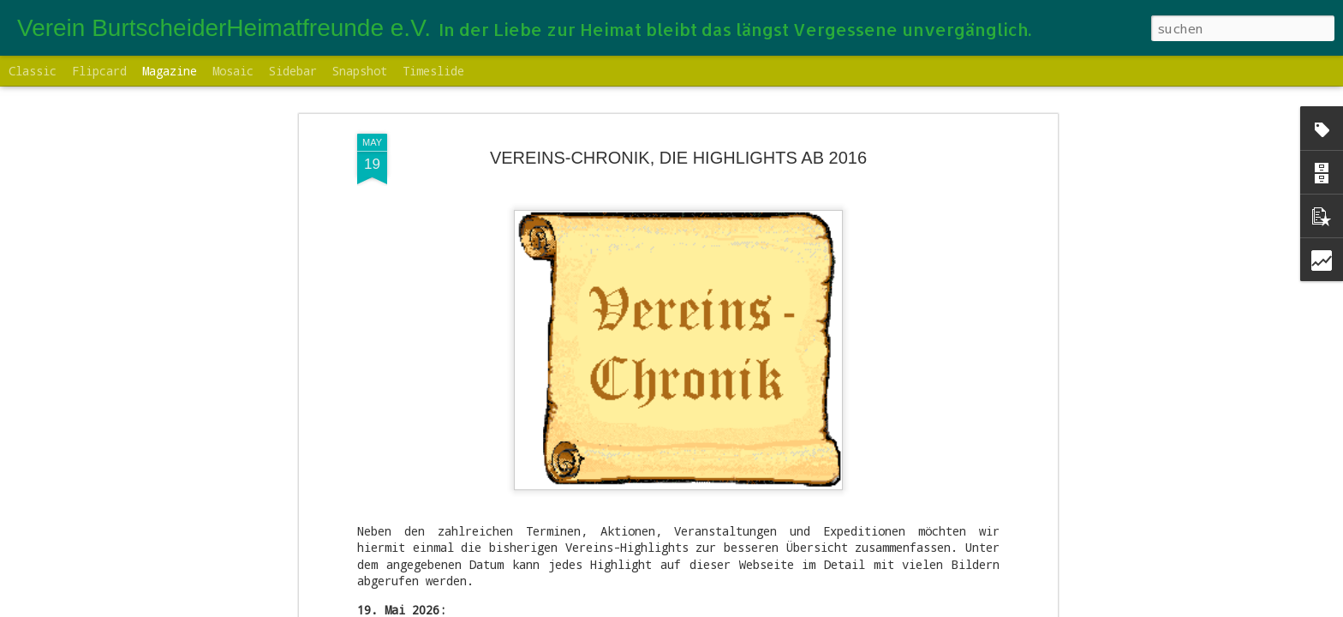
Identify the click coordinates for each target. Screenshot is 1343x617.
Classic (33, 71)
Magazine (169, 71)
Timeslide (433, 71)
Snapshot (359, 71)
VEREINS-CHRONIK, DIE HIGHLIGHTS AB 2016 (678, 157)
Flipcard (99, 71)
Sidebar (293, 71)
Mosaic (233, 71)
